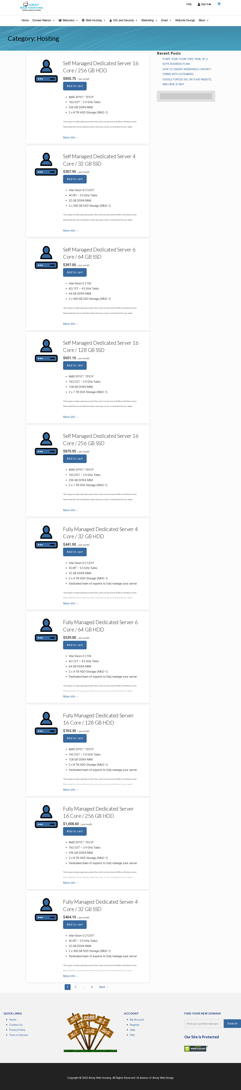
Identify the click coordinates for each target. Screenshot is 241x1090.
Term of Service (18, 1035)
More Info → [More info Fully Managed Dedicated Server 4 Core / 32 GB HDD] (71, 603)
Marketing (149, 20)
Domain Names (43, 20)
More (204, 20)
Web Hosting (96, 20)
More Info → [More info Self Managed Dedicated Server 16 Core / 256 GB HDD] (71, 137)
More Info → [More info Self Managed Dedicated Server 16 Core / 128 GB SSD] (71, 417)
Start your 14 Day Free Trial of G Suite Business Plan (185, 61)
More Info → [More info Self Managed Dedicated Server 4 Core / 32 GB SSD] (71, 230)
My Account (137, 1019)
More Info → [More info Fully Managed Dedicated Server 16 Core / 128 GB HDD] (71, 789)
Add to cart (75, 86)
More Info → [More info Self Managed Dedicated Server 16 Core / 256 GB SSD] (71, 510)
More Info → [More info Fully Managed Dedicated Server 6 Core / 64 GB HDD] (71, 696)
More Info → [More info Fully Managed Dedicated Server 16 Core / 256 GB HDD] (71, 883)
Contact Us (16, 1024)
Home (25, 20)
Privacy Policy (17, 1029)
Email (166, 20)
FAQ (132, 1035)
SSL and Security (125, 20)
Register (135, 1024)
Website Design (185, 20)
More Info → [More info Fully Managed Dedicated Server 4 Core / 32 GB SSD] (71, 976)
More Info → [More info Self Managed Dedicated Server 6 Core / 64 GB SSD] (71, 324)
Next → (104, 987)
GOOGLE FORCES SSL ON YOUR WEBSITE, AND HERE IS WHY (187, 82)
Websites (70, 20)
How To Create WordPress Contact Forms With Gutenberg (187, 72)
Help (132, 1029)
